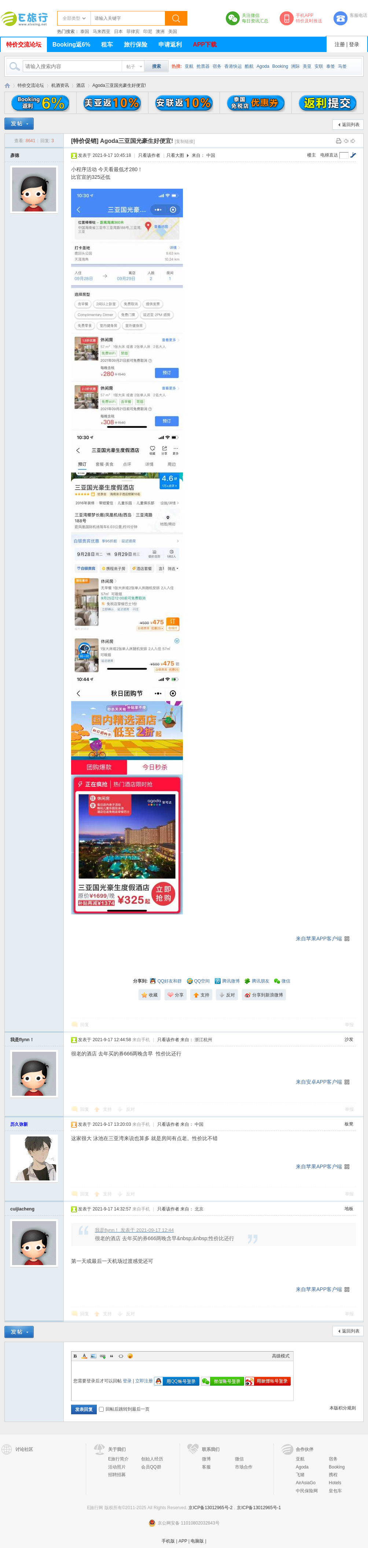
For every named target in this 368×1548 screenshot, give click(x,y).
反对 (130, 1109)
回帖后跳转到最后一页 (124, 1409)
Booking (280, 66)
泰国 (84, 31)
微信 (239, 1459)
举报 (349, 1024)
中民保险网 (307, 1490)
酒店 (80, 85)
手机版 (168, 1541)
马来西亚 (101, 31)
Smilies (130, 1356)
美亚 (307, 66)
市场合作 (244, 1467)
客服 (206, 1467)
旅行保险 (135, 44)
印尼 (147, 31)
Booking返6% (71, 44)
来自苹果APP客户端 (319, 938)
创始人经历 (152, 1459)
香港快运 (233, 66)
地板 (349, 1208)
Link (102, 1356)
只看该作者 (149, 155)
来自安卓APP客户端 (319, 1082)
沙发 (349, 1039)
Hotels (335, 1482)
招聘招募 (117, 1474)
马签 (342, 66)
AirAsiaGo (306, 1482)
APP (183, 1541)
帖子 (130, 66)
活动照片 (117, 1467)
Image (93, 1356)
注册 (340, 44)
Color (84, 1356)
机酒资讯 (60, 85)
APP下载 (205, 44)
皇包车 (335, 1490)
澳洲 (160, 31)
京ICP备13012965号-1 (259, 1507)
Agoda (263, 66)
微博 (206, 1459)
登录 (354, 44)
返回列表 (351, 124)
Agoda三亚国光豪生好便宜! (119, 85)
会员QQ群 (151, 1467)
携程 (333, 1474)
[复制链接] (185, 141)
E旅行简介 (118, 1459)
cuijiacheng (22, 1209)
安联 (318, 66)
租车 (107, 44)
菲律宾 (133, 31)
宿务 (217, 66)
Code (121, 1356)
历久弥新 (19, 1124)
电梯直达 (329, 155)
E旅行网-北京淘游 (7, 85)
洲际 (295, 66)
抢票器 (203, 66)
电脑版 (197, 1541)
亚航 (189, 66)
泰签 (330, 66)
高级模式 (281, 1356)
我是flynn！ (22, 1039)
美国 (172, 31)
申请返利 (170, 44)
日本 (118, 31)
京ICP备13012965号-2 (210, 1507)
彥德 (14, 155)
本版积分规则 (343, 1408)
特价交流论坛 (23, 44)
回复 (84, 1024)
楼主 (311, 155)
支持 (108, 1109)
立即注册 (144, 1380)
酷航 (249, 66)
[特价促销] (85, 141)
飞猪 (300, 1474)
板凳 (349, 1124)
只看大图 (175, 155)
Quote (111, 1356)
